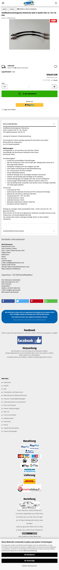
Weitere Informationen (29, 566)
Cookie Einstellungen (10, 431)
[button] (5, 86)
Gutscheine (7, 421)
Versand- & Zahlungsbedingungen (14, 399)
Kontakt (6, 386)
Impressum (7, 382)
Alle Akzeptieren (29, 555)
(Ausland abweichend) (22, 68)
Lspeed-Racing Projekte (11, 428)
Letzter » (12, 9)
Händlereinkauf (9, 418)
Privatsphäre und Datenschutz (13, 392)
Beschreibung (10, 124)
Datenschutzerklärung (30, 550)
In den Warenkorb (27, 93)
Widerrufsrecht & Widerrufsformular (15, 395)
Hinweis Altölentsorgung (11, 408)
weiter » (5, 9)
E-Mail (37, 314)
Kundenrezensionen (13, 231)
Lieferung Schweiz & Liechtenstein (15, 402)
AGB (5, 389)
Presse (6, 425)
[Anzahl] (29, 86)
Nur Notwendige (29, 561)
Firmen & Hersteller (10, 415)
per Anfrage (28, 314)
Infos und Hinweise (10, 405)
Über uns (6, 412)
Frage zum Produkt (10, 110)
